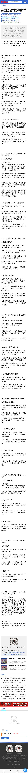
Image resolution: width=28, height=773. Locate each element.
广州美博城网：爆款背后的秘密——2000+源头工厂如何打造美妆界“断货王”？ (15, 680)
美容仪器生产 (14, 16)
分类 (10, 771)
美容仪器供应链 (15, 20)
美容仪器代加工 (5, 16)
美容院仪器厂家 (15, 18)
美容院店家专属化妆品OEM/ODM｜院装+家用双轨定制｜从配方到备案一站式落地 (15, 694)
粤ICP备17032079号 (16, 764)
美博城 (10, 14)
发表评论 (5, 738)
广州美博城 (4, 14)
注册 (17, 733)
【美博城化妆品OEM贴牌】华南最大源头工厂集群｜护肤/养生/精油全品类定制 (15, 687)
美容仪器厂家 (17, 14)
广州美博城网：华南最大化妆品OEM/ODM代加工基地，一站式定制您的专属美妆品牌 (15, 685)
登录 (14, 733)
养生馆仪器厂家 (5, 20)
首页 (3, 771)
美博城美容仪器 (5, 18)
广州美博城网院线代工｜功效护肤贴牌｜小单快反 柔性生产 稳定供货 (15, 691)
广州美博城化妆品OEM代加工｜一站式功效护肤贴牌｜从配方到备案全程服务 (15, 696)
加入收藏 (20, 22)
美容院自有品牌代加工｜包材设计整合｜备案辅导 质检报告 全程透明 (15, 689)
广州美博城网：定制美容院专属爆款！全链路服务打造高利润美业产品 (15, 678)
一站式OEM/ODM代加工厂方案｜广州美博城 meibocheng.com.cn (15, 698)
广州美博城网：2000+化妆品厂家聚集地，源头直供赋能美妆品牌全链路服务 (15, 682)
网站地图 (14, 767)
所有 (17, 771)
